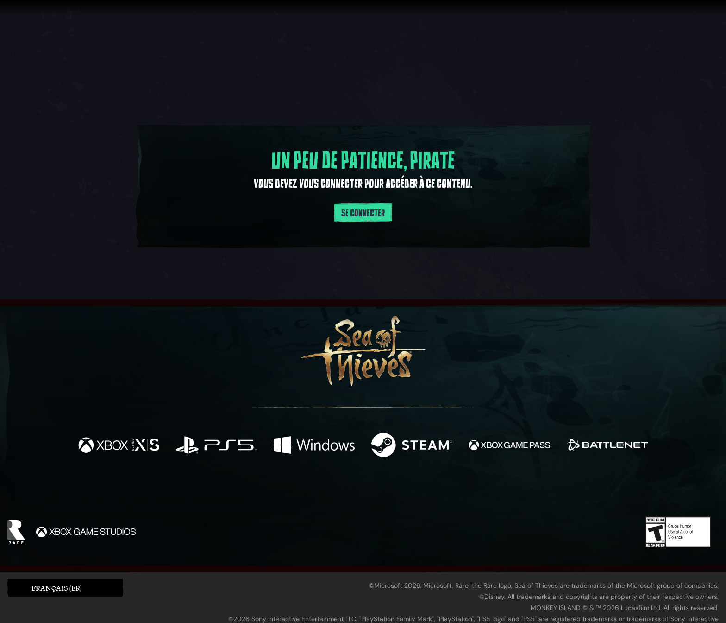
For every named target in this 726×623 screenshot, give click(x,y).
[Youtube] (360, 490)
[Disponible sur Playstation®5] (216, 446)
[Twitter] (294, 489)
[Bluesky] (452, 491)
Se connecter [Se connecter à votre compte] (363, 213)
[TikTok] (426, 490)
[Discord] (400, 491)
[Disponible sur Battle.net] (607, 446)
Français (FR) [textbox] (56, 588)
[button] (65, 587)
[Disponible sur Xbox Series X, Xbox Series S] (118, 446)
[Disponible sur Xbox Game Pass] (509, 446)
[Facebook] (270, 489)
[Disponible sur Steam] (411, 446)
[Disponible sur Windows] (314, 446)
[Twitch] (321, 490)
